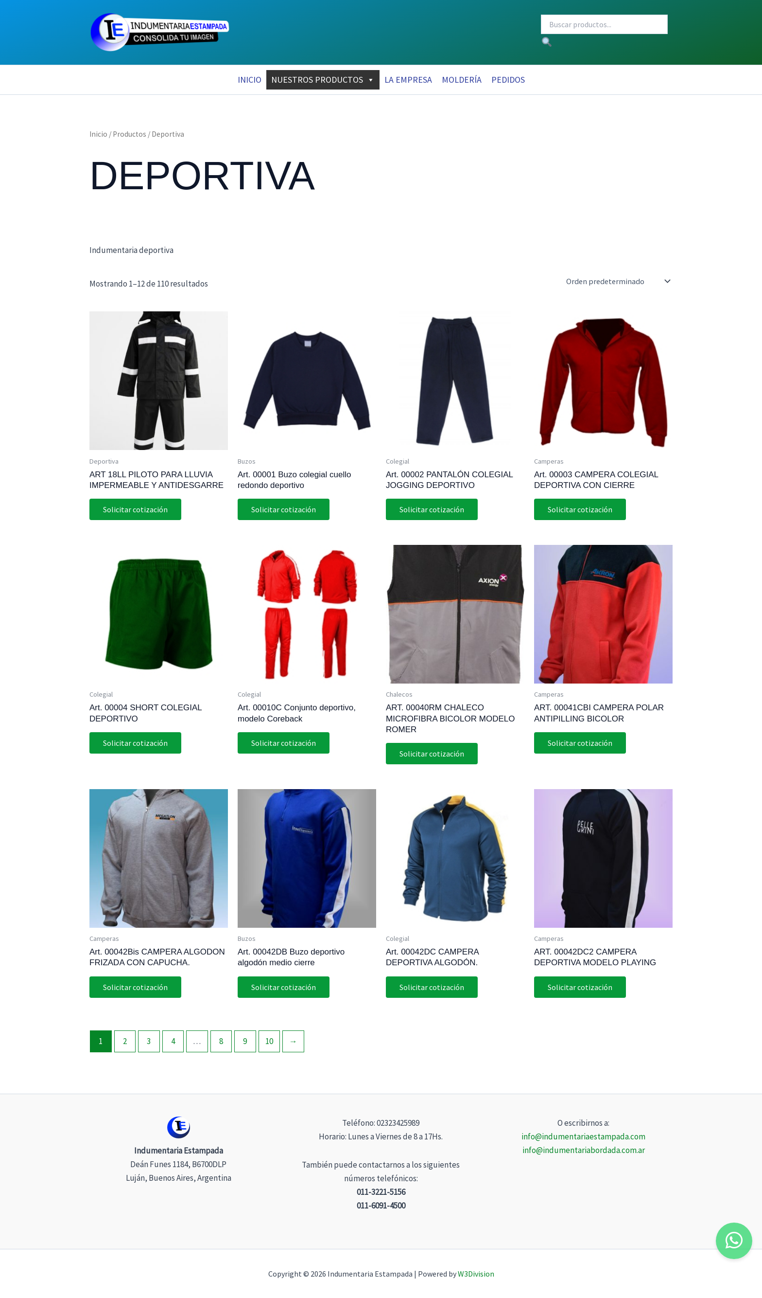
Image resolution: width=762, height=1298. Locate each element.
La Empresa (408, 79)
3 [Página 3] (149, 1044)
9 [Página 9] (245, 1044)
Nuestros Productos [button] (323, 80)
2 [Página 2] (125, 1044)
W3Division (476, 1274)
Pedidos (508, 79)
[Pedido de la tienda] (618, 281)
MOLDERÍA (462, 79)
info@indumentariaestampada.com (583, 1136)
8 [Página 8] (221, 1044)
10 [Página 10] (269, 1044)
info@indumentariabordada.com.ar (583, 1150)
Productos (129, 134)
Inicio (249, 79)
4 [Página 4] (173, 1044)
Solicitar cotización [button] (136, 510)
